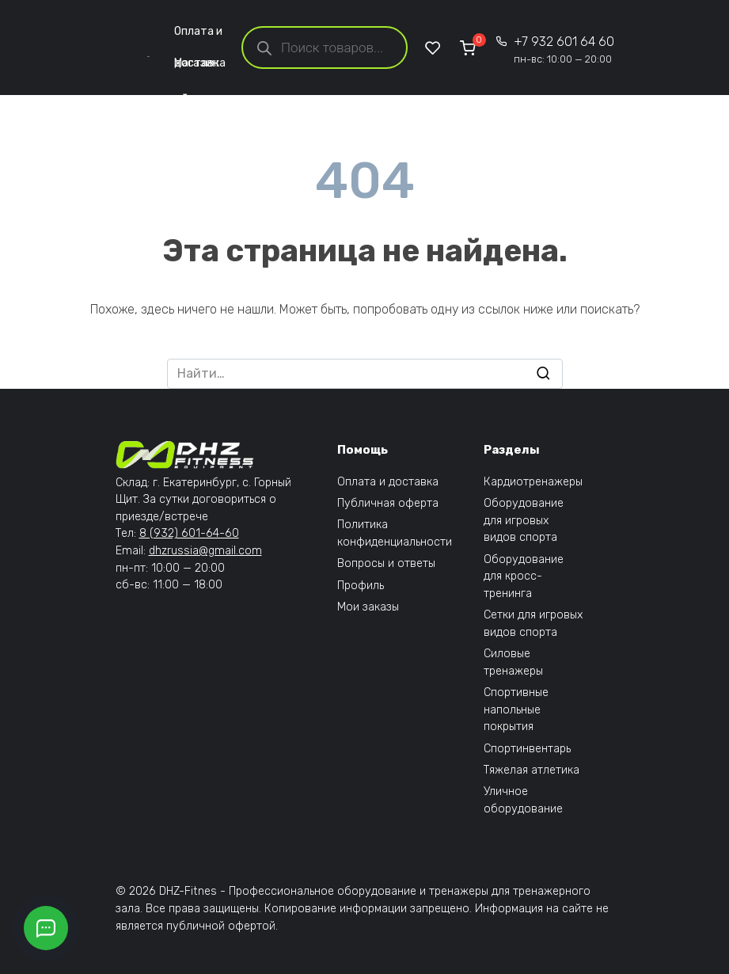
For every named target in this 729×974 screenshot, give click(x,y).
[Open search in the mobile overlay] (325, 47)
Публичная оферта (388, 503)
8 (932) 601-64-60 (189, 533)
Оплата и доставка (200, 36)
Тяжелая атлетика (531, 770)
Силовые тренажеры (513, 662)
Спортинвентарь (527, 748)
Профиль (360, 585)
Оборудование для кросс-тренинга (524, 576)
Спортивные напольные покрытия (516, 709)
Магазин (196, 67)
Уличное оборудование (523, 800)
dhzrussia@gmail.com (205, 550)
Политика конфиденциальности (394, 533)
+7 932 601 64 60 (564, 49)
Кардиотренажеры (533, 482)
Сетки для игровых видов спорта (533, 623)
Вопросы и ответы (386, 563)
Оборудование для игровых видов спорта (524, 520)
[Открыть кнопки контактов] (46, 928)
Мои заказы (368, 607)
